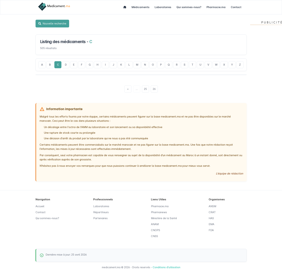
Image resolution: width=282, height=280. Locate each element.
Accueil (40, 206)
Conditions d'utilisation (166, 267)
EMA (211, 224)
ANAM (155, 224)
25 (145, 89)
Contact (236, 7)
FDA (211, 230)
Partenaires (100, 218)
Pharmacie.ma (216, 7)
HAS (211, 218)
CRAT (212, 212)
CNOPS (155, 230)
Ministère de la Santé (164, 218)
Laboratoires (163, 7)
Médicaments (140, 7)
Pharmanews (159, 212)
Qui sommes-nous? (188, 7)
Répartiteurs (101, 212)
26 (154, 89)
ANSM (212, 206)
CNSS (154, 236)
